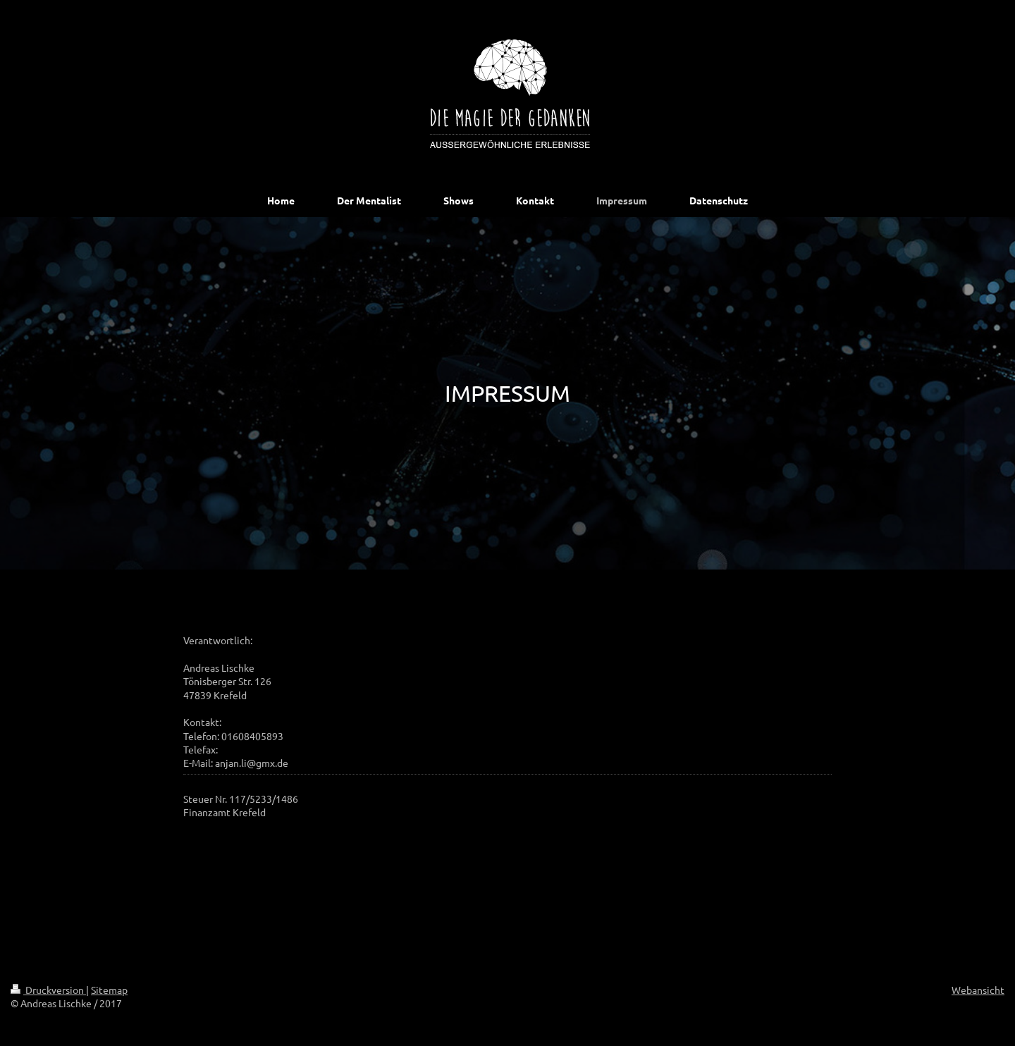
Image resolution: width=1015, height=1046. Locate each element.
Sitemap (109, 989)
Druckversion (48, 989)
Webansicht (978, 989)
